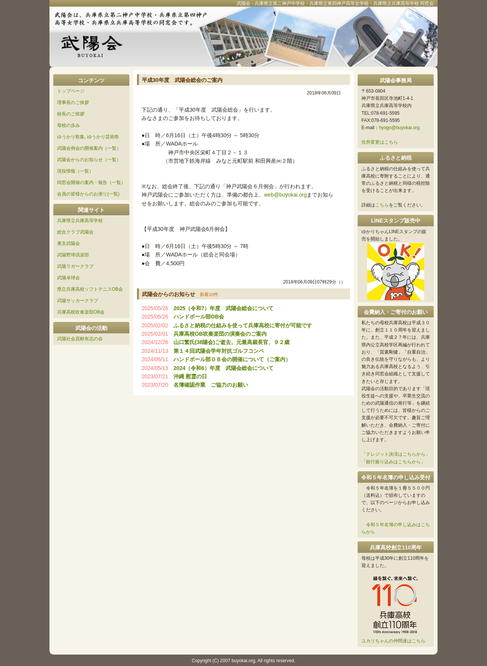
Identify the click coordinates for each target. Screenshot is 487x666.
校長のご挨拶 (70, 114)
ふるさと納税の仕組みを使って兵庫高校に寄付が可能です (242, 325)
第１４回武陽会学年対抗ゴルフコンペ (218, 351)
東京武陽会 (68, 243)
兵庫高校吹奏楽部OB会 (81, 312)
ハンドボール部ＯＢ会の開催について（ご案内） (232, 359)
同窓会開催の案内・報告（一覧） (91, 182)
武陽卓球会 (68, 277)
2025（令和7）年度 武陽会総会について (223, 308)
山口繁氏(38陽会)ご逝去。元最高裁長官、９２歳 (231, 342)
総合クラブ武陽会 (75, 232)
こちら (382, 205)
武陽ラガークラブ (75, 266)
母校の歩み (68, 125)
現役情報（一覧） (75, 171)
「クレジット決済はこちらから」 (395, 454)
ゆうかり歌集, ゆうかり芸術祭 (88, 136)
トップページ (70, 91)
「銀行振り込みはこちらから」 (393, 461)
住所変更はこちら (379, 142)
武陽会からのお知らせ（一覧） (89, 159)
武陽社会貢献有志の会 (80, 338)
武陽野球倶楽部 (73, 255)
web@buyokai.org (285, 195)
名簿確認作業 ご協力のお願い (210, 385)
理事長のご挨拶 (73, 102)
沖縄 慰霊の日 (190, 376)
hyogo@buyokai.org (399, 127)
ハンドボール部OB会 (198, 317)
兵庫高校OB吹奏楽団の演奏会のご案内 (220, 334)
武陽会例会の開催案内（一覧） (89, 148)
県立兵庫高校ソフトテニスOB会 (90, 289)
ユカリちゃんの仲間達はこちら (393, 641)
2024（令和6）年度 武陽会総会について (223, 368)
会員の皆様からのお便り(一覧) (88, 194)
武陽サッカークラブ (77, 300)
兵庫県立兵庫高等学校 (80, 220)
